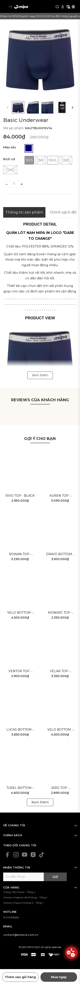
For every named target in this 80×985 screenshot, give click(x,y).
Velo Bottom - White (60, 730)
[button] (72, 107)
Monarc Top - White (60, 613)
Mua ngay (59, 977)
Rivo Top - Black (20, 496)
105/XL (66, 160)
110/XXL (10, 170)
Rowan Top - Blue (20, 554)
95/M (41, 160)
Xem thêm (40, 802)
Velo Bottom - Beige (20, 613)
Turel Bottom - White (19, 788)
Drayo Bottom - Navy (60, 554)
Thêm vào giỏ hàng (20, 977)
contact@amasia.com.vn (20, 934)
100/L (52, 160)
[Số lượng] (14, 184)
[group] (40, 59)
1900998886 (11, 917)
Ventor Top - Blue (20, 671)
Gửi (55, 877)
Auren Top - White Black (60, 496)
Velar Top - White (60, 671)
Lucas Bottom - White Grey (19, 730)
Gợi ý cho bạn (40, 438)
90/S (29, 160)
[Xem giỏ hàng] (68, 6)
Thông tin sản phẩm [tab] (24, 212)
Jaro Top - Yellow (60, 788)
